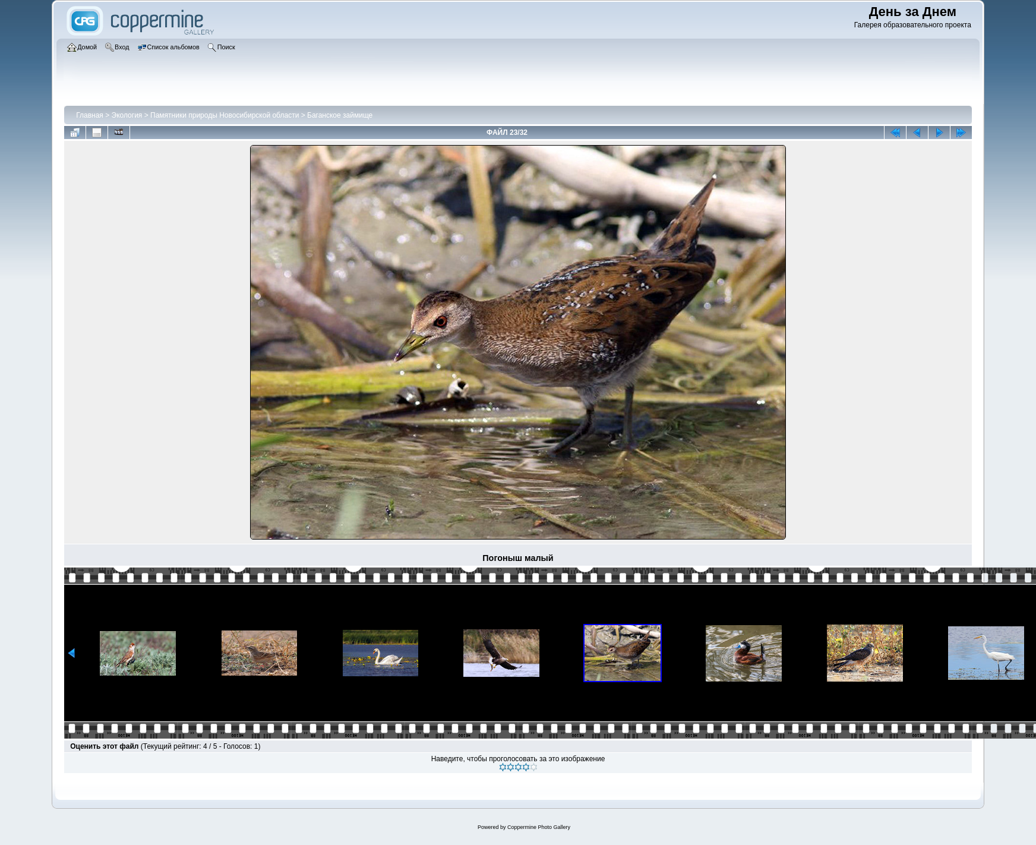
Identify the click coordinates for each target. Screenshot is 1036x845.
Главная (89, 115)
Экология (127, 115)
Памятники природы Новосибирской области (224, 115)
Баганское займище (339, 115)
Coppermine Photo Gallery (538, 827)
